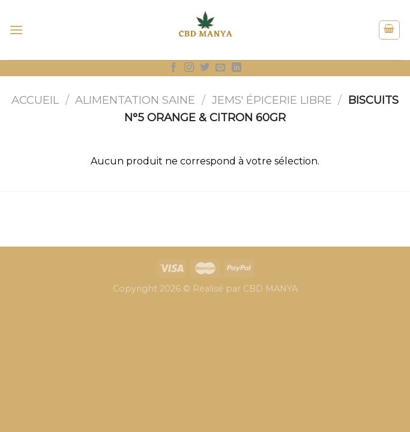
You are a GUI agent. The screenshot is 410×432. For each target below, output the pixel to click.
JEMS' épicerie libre (272, 100)
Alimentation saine (135, 100)
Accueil (35, 100)
